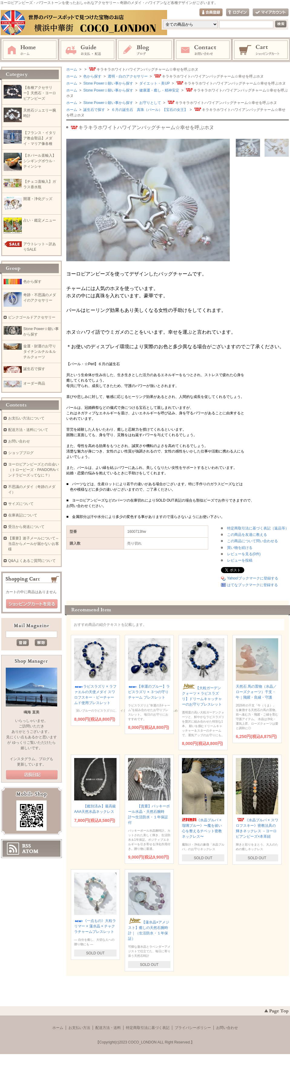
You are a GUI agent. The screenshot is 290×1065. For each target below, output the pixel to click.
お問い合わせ (203, 50)
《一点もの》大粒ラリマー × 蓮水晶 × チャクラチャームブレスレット (95, 926)
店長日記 (32, 775)
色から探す (91, 76)
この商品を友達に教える (247, 534)
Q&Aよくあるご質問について (32, 561)
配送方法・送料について (28, 430)
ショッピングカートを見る (32, 604)
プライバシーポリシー (193, 1028)
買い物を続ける (239, 548)
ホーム (29, 50)
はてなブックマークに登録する (252, 585)
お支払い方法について (26, 418)
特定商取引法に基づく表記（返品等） (258, 528)
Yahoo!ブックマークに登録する (252, 578)
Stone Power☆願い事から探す (107, 83)
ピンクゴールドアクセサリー (31, 317)
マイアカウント (270, 12)
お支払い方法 (79, 1028)
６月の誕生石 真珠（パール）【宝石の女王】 (148, 110)
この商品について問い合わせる (252, 541)
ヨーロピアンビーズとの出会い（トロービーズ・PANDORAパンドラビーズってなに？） (33, 469)
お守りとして (149, 103)
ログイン (237, 12)
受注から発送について (26, 527)
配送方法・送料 (108, 1028)
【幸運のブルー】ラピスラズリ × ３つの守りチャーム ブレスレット (149, 691)
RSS (26, 846)
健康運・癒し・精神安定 (158, 90)
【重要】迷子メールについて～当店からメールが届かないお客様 (33, 543)
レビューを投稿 (239, 560)
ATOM (30, 851)
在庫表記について (22, 515)
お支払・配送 (87, 50)
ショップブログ (21, 453)
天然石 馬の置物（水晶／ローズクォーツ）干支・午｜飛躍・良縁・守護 (256, 691)
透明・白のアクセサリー (127, 76)
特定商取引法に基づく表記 (148, 1028)
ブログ (145, 50)
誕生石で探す (93, 110)
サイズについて (21, 504)
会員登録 (211, 12)
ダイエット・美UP (154, 83)
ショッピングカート (261, 50)
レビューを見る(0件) (244, 554)
